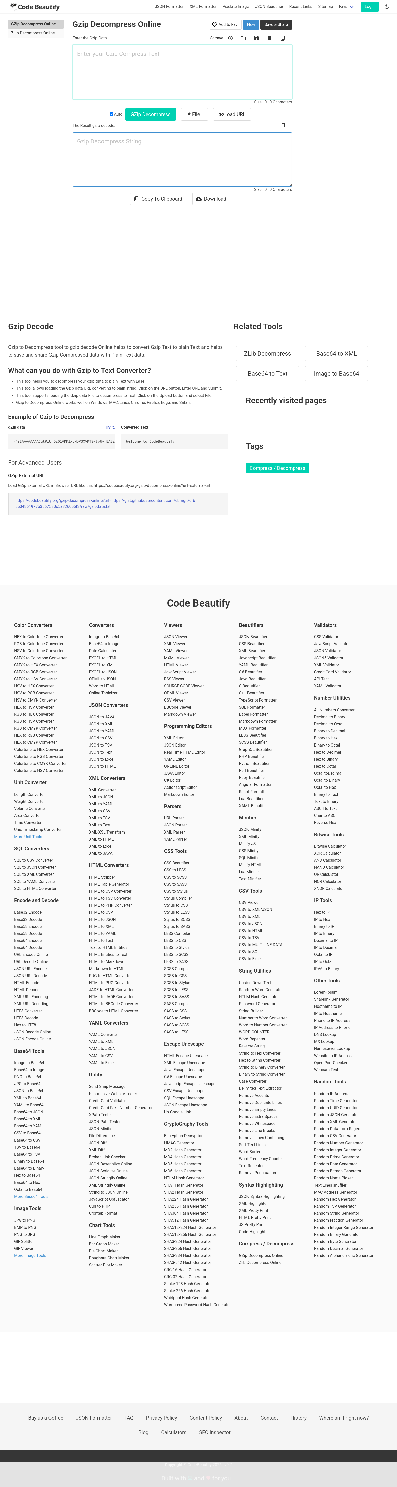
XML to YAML (101, 804)
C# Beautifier (250, 672)
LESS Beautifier (252, 735)
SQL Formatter (252, 707)
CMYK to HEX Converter (35, 665)
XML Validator (326, 665)
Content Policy (206, 1418)
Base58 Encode (28, 926)
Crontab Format (103, 1213)
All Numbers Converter (334, 710)
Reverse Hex (325, 822)
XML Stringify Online (107, 1185)
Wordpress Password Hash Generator (197, 1304)
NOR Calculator (327, 881)
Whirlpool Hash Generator (187, 1297)
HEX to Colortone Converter (38, 636)
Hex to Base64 (27, 1175)
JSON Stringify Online (108, 1178)
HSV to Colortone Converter (39, 650)
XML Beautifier (252, 650)
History (299, 1418)
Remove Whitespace (257, 1123)
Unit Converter (30, 782)
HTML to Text (101, 940)
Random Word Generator (261, 989)
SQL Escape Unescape (184, 1098)
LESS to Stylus (177, 947)
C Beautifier (249, 686)
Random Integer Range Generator (343, 1227)
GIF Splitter (24, 1241)
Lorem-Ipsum (326, 992)
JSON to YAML (102, 731)
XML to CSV (99, 811)
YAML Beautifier (253, 665)
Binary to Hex (326, 738)
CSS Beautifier (176, 863)
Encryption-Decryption (184, 1135)
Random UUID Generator (336, 1107)
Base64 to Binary (29, 1168)
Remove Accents (254, 1095)
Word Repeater (252, 1039)
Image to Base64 (336, 373)
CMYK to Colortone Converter (40, 657)
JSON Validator (327, 650)
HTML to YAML (102, 933)
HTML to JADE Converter (111, 996)
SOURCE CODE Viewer (184, 686)
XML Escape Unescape (184, 1062)
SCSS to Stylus (177, 982)
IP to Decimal (326, 947)
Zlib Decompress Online (260, 1262)
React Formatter (253, 791)
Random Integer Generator (337, 1150)
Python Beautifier (254, 763)
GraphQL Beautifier (256, 749)
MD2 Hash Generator (183, 1150)
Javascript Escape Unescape (189, 1083)
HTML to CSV (101, 912)
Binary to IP (324, 926)
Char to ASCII (326, 815)
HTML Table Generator (109, 884)
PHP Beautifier (252, 756)
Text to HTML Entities (108, 947)
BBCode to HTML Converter (113, 1011)
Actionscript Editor (180, 787)
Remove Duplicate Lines (260, 1102)
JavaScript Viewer (180, 672)
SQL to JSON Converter (35, 867)
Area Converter (27, 815)
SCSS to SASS (176, 996)
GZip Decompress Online (33, 24)
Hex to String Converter (259, 1060)
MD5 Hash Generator (183, 1164)
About (241, 1418)
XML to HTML (101, 839)
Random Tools (330, 1082)
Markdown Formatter (257, 721)
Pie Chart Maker (103, 1251)
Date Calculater (102, 650)
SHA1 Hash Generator (183, 1185)
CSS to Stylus (176, 891)
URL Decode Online (31, 961)
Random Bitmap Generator (337, 1171)
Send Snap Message (107, 1086)
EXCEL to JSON (103, 672)
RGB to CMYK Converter (35, 728)
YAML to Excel (102, 1062)
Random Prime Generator (336, 1157)
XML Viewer (174, 643)
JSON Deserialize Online (110, 1164)
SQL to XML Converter (34, 874)
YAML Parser (175, 839)
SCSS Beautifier (253, 742)
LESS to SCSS (176, 954)
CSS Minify (248, 850)
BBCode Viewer (177, 707)
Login (370, 6)
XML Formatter (203, 6)
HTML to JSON (102, 919)
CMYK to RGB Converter (35, 672)
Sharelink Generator (331, 999)
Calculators (173, 1432)
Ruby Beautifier (252, 777)
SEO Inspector (215, 1432)
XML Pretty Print (253, 1210)
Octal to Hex (325, 787)
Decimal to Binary (329, 717)
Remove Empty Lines (257, 1109)
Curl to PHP (99, 1206)
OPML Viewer (176, 693)
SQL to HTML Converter (35, 888)
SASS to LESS (176, 1032)
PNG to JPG (24, 1234)
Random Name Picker (333, 1178)
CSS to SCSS (175, 877)
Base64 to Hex (27, 1182)
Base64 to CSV (27, 1140)
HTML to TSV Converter (110, 898)
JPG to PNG (24, 1220)
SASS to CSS (175, 1011)
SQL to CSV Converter (33, 860)
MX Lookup (324, 1041)
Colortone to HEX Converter (38, 749)
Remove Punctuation (257, 1172)
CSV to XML (249, 916)
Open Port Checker (331, 1062)
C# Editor (172, 780)
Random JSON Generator (336, 1114)
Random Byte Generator (335, 1241)
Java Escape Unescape (184, 1069)
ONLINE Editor (176, 766)
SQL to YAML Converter (35, 881)
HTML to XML (101, 926)
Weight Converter (29, 801)
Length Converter (29, 794)
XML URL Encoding (31, 996)
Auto (116, 114)
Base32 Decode (28, 919)
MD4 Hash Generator (183, 1157)
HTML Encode (26, 982)
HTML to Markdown (106, 961)
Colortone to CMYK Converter (40, 763)
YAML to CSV (101, 1055)
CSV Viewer (174, 700)
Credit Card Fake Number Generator (121, 1107)
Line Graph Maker (104, 1237)
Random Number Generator (338, 1143)
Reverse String (252, 1046)
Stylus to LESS (177, 912)
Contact (269, 1418)
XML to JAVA (100, 853)
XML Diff (97, 1150)
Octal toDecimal (328, 773)
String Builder (251, 1011)
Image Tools (27, 1208)
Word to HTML (102, 686)
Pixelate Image (236, 6)
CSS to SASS (175, 884)
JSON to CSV (100, 738)
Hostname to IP (328, 1006)
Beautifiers (251, 625)
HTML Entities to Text (108, 954)
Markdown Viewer (180, 714)
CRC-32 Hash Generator (185, 1276)
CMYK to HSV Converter (35, 679)
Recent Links (300, 6)
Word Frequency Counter (261, 1158)
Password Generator (257, 1003)
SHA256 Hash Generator (186, 1206)
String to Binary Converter (262, 1067)
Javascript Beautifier (257, 657)
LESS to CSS (175, 940)
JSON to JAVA (101, 717)
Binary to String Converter (262, 1074)
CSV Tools (250, 891)
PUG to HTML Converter (110, 975)
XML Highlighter (253, 1203)
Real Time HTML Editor (184, 752)
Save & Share (276, 24)
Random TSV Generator (335, 1206)
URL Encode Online (31, 954)
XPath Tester (100, 1114)
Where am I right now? (344, 1418)
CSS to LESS (175, 870)
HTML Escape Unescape (186, 1055)
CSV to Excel (250, 958)
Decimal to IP (326, 940)
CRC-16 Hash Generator (185, 1269)
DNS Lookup (325, 1034)
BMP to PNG (25, 1227)
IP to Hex (322, 919)
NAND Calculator (329, 867)
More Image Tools (30, 1255)
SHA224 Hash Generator (186, 1199)
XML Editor (174, 738)
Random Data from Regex (337, 1128)
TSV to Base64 (27, 1147)
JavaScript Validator (332, 643)
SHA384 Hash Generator (186, 1213)
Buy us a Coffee (45, 1418)
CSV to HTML (251, 930)
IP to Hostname (328, 1013)
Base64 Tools (29, 1051)
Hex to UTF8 (25, 1025)
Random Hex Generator (335, 1199)
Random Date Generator (335, 1164)
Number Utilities (332, 698)
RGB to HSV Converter (34, 721)
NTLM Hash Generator (184, 1178)
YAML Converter (103, 1034)
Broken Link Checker (107, 1157)
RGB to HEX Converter (34, 714)
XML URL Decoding (31, 1003)
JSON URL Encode (30, 968)
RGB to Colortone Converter (38, 643)
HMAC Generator (179, 1143)
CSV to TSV (249, 937)
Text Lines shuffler (330, 1185)
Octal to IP (323, 954)
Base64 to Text (267, 373)
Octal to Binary (327, 780)
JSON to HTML (102, 766)
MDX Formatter (252, 728)
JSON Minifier (101, 1128)
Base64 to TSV (27, 1154)
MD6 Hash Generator (183, 1171)
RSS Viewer (174, 679)
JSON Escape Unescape (185, 1105)
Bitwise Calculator (330, 846)
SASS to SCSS (176, 1025)
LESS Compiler (177, 933)
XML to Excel (100, 846)
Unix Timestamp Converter (38, 829)
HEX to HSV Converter (34, 707)
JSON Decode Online (32, 1032)
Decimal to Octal (328, 724)
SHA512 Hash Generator (186, 1220)
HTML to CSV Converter (110, 891)
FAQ (128, 1418)
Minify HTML (250, 864)
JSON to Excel (101, 759)
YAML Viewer (176, 650)
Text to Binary (326, 801)
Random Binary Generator (337, 1234)
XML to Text (99, 825)
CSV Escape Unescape (184, 1090)
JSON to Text (100, 752)
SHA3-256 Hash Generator (187, 1248)
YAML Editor (175, 759)
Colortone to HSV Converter (39, 770)
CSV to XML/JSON (255, 909)
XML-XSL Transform (107, 832)
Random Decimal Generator (338, 1248)
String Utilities (255, 971)
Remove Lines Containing (261, 1137)
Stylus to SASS (177, 926)
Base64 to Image (29, 1069)
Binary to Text (326, 794)
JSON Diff (98, 1143)
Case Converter (252, 1081)
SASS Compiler (177, 1003)
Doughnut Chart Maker (109, 1258)
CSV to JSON (250, 923)
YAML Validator (328, 686)
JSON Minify (250, 829)
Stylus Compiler (178, 898)
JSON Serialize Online (108, 1171)
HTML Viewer (176, 665)
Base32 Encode (28, 912)
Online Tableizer (103, 693)
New (251, 24)
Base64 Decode (28, 947)
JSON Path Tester (105, 1121)
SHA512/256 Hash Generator (190, 1234)
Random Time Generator (336, 1100)
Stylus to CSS (176, 905)
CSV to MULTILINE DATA (261, 944)
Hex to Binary (326, 759)
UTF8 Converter (28, 1011)
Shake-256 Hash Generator (188, 1290)
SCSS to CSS (175, 975)
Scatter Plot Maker (105, 1265)
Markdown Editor (179, 794)
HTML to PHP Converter (110, 905)
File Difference (102, 1135)
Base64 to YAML (28, 1126)
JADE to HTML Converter (111, 989)
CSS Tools (175, 851)
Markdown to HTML (106, 968)
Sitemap (325, 6)
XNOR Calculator (329, 888)
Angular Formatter (255, 784)
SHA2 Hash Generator (183, 1192)
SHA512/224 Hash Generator (190, 1227)
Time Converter (27, 822)
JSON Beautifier (269, 6)
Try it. (110, 427)
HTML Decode (26, 989)
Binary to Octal (327, 745)
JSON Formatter (169, 6)
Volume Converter (30, 808)
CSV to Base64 (27, 1133)
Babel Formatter (253, 714)
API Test (321, 679)
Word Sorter (249, 1151)
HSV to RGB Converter (34, 693)
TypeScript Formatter (258, 700)
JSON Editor (175, 745)
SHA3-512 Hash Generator (187, 1262)
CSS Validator (326, 636)
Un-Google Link (177, 1112)
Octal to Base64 (28, 1189)
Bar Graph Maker (104, 1244)
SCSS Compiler (177, 968)
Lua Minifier (249, 871)
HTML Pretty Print (255, 1217)
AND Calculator (327, 860)
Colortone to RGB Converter (38, 756)
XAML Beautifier (253, 805)
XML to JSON (101, 797)
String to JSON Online (108, 1192)
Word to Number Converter (263, 1025)
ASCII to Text (325, 808)
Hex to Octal (325, 766)
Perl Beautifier (251, 770)
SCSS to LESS (176, 989)
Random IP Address (332, 1093)
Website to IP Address (334, 1055)
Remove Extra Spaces (258, 1116)
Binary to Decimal (329, 731)
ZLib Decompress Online (33, 33)
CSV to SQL (249, 951)
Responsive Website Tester (113, 1093)
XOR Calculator (327, 853)
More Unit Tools (28, 836)
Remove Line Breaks (257, 1130)
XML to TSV (99, 818)
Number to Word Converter (263, 1018)
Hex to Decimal (327, 752)
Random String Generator (336, 1213)
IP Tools (323, 900)
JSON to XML (101, 724)
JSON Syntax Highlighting (262, 1196)
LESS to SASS (176, 961)
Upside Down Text (255, 982)
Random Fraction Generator (338, 1220)
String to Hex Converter (259, 1053)
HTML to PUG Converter (110, 982)
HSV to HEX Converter (34, 686)
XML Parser (174, 832)
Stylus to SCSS (177, 919)
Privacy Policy (161, 1418)
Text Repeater (251, 1165)
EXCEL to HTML (103, 657)
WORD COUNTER (254, 1032)
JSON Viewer (175, 636)
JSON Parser (175, 825)
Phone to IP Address (332, 1020)
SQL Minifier (250, 857)
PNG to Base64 (27, 1076)
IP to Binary (324, 933)
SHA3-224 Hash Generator (187, 1241)
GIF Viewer (23, 1248)
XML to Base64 (27, 1098)
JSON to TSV (100, 745)
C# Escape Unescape (183, 1076)
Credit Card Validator (107, 1100)
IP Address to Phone (332, 1027)
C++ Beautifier (251, 693)
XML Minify (249, 836)
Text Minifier (250, 879)
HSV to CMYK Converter (35, 700)
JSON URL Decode (30, 975)
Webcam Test (326, 1069)
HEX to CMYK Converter (35, 742)
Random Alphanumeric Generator (343, 1255)
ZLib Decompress (267, 353)
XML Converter (102, 790)
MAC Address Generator (335, 1192)
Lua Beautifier (251, 798)
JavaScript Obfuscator (109, 1199)
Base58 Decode (28, 933)
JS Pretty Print (252, 1224)
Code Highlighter (254, 1231)
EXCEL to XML (102, 665)
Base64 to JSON (28, 1112)
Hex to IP (322, 912)
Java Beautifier (252, 679)
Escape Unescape (184, 1044)
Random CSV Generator (335, 1135)
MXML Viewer (176, 657)
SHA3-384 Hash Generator (187, 1255)
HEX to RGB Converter (34, 735)
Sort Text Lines (252, 1144)
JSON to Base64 (28, 1090)
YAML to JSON (102, 1048)
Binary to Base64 (29, 1161)
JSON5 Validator (328, 657)
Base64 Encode (28, 940)
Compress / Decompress (277, 468)
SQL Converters (31, 849)
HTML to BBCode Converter (113, 1003)
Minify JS (247, 843)
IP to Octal (323, 961)
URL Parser (174, 818)
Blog (143, 1432)
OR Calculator (326, 874)
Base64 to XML (336, 353)
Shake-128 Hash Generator (188, 1283)
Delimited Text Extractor (260, 1088)
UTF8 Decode (26, 1018)
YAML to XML (101, 1041)
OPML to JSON (102, 679)
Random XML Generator (335, 1121)
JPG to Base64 (27, 1083)
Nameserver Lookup (332, 1048)
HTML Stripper (102, 877)
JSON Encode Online (32, 1039)
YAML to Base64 (28, 1105)
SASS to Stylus (177, 1018)
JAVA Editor (174, 773)
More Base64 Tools (31, 1196)
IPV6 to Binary (326, 968)
